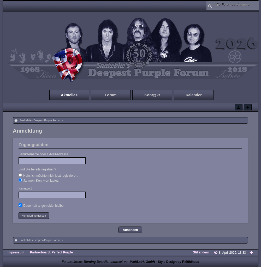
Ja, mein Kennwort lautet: (39, 180)
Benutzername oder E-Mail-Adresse (43, 154)
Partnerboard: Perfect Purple (51, 252)
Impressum (16, 252)
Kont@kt (152, 95)
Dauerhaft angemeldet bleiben (42, 205)
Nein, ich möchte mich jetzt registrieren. (48, 175)
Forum (111, 95)
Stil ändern (201, 252)
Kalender (194, 95)
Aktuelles (69, 95)
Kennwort (25, 188)
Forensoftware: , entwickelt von (108, 262)
